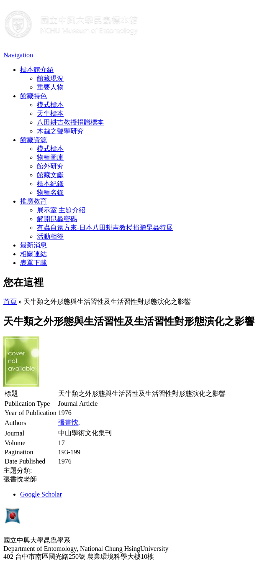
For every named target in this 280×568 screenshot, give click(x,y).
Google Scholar (41, 494)
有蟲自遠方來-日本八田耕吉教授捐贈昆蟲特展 (105, 227)
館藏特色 (33, 95)
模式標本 (50, 104)
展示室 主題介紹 (61, 210)
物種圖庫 (50, 157)
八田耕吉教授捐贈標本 (70, 122)
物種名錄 (50, 192)
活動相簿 (50, 236)
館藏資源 (33, 139)
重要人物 (50, 87)
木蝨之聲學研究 (60, 131)
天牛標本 (50, 113)
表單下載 (33, 262)
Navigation (18, 55)
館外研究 (50, 166)
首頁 (10, 301)
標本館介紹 (37, 69)
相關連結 (33, 253)
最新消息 (33, 245)
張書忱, (69, 422)
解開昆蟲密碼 (57, 218)
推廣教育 (33, 201)
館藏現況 (50, 78)
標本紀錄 (50, 183)
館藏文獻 (50, 174)
